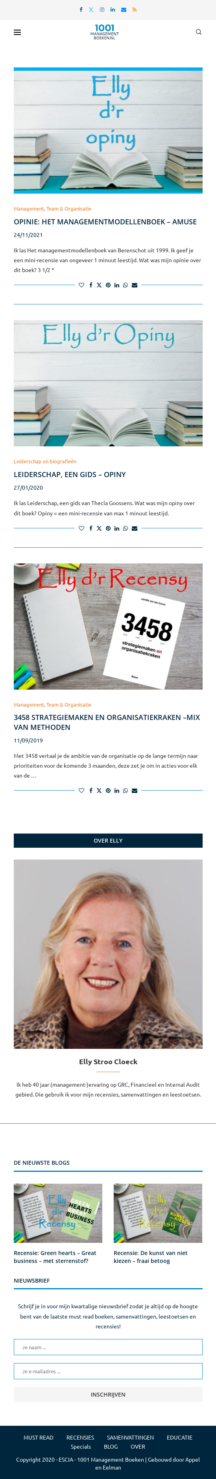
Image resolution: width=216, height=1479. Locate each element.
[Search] (199, 32)
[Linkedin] (113, 9)
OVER (138, 1446)
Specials (81, 1446)
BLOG (111, 1446)
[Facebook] (80, 9)
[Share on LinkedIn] (116, 284)
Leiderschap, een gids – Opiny (70, 474)
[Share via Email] (134, 284)
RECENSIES (80, 1437)
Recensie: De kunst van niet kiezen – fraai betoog (151, 1257)
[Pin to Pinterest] (108, 284)
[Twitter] (91, 9)
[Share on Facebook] (90, 284)
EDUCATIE (179, 1437)
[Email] (123, 9)
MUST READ (39, 1437)
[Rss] (135, 9)
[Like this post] (81, 284)
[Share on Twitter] (99, 284)
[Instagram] (102, 9)
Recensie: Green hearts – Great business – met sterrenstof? (55, 1257)
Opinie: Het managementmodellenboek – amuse (105, 221)
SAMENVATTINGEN (130, 1437)
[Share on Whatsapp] (125, 284)
